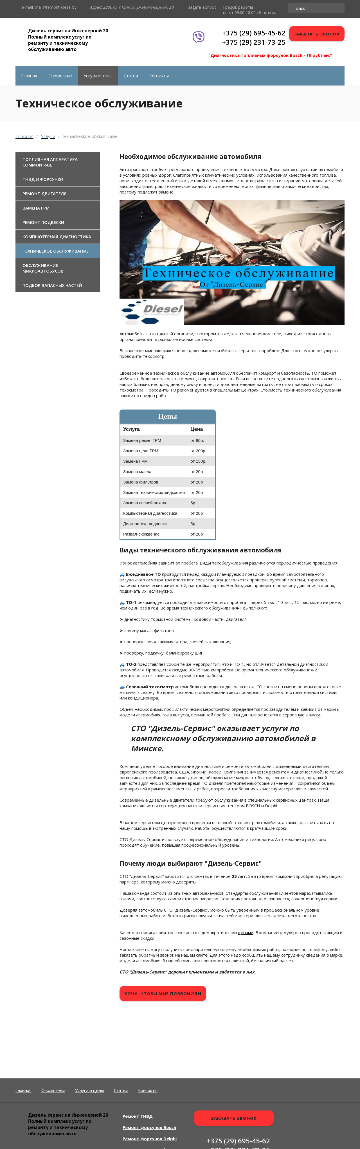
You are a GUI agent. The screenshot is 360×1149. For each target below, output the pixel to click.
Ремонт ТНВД (138, 1116)
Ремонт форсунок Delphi (150, 1138)
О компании (60, 75)
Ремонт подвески (43, 222)
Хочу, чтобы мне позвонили (162, 993)
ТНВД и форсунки (42, 179)
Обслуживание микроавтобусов (43, 268)
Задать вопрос (202, 7)
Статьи (131, 75)
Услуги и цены (98, 75)
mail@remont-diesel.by (55, 7)
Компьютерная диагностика (56, 236)
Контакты (159, 75)
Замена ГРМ (36, 208)
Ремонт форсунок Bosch (149, 1127)
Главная (29, 75)
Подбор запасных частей (52, 285)
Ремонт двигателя (44, 193)
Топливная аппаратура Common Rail (50, 162)
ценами (245, 932)
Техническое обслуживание (55, 251)
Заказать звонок (317, 34)
